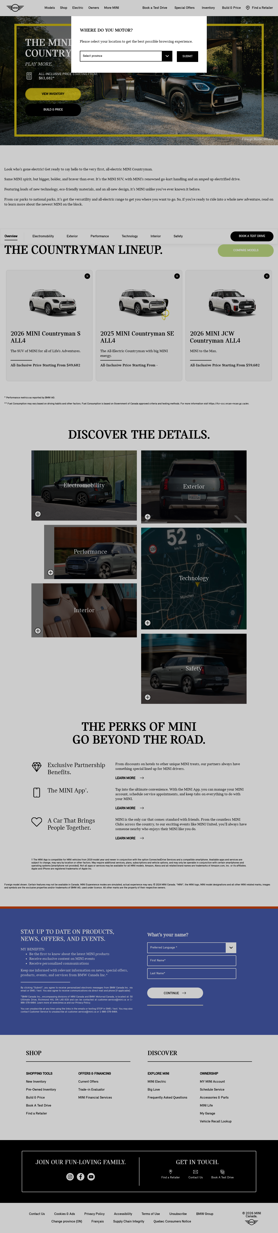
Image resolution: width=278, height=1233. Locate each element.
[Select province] (126, 56)
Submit (187, 56)
